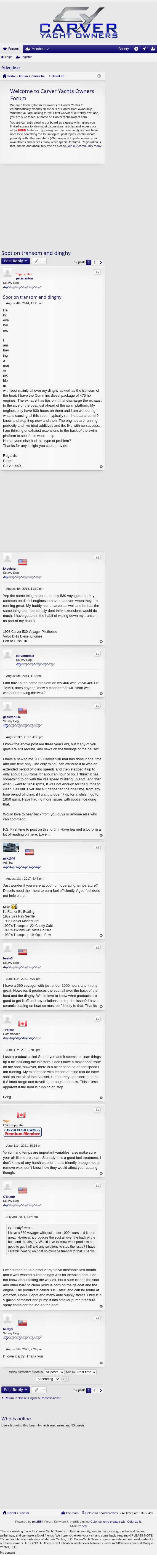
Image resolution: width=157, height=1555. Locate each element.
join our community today (84, 146)
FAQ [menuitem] (138, 50)
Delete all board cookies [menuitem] (101, 1513)
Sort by (81, 1372)
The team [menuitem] (72, 1513)
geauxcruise (12, 717)
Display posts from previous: (36, 1372)
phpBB (36, 1521)
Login (8, 56)
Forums (14, 49)
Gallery (123, 49)
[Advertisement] (52, 206)
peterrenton (24, 278)
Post (13, 260)
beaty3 (8, 958)
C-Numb (9, 1196)
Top (101, 467)
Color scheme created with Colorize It (116, 1521)
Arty (84, 1525)
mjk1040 (9, 858)
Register (26, 56)
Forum (24, 1513)
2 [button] (94, 262)
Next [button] (100, 262)
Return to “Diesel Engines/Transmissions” (33, 1398)
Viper (6, 1121)
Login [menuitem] (146, 50)
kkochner (10, 568)
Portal (11, 76)
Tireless (8, 1029)
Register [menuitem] (154, 50)
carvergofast (25, 655)
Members (39, 49)
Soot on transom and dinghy (36, 253)
